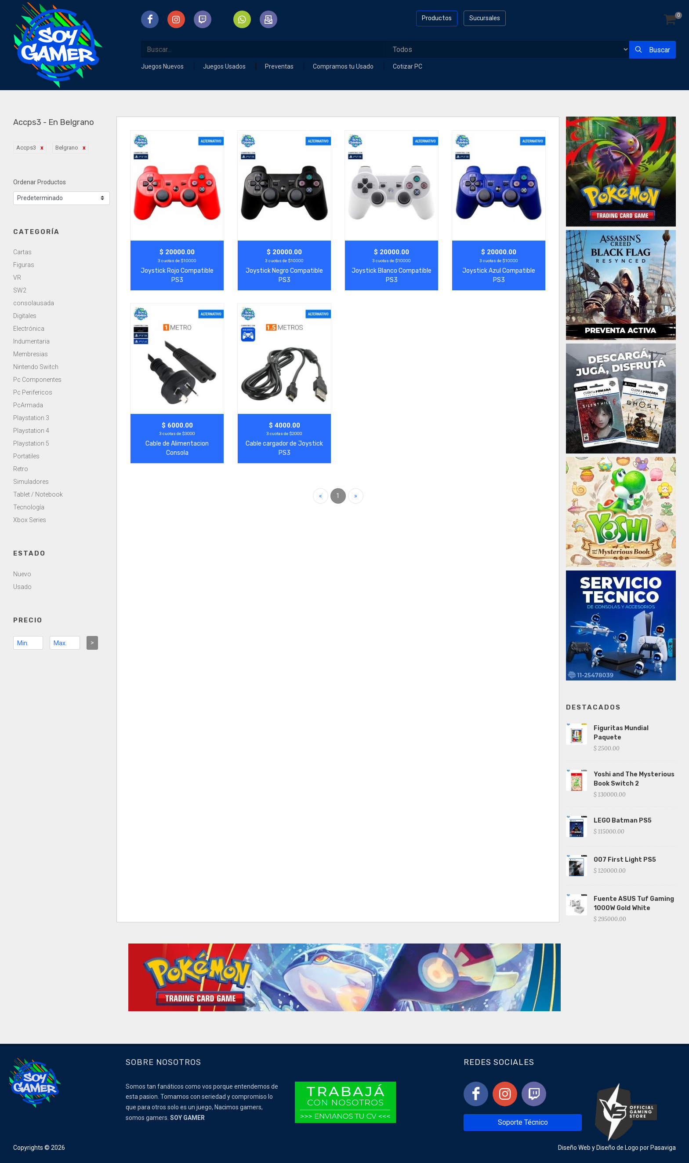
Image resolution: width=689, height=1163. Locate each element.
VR (17, 277)
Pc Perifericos (32, 392)
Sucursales (484, 18)
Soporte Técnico (523, 1122)
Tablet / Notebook (38, 494)
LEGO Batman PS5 (623, 820)
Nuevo (22, 574)
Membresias (30, 354)
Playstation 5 (31, 443)
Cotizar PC (407, 66)
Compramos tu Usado (344, 66)
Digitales (24, 315)
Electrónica (28, 328)
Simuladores (31, 481)
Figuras (23, 264)
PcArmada (28, 405)
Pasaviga (663, 1147)
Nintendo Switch (35, 366)
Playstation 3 (31, 417)
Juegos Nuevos (163, 66)
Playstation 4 (31, 430)
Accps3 (26, 147)
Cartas (22, 252)
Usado (22, 586)
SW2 (19, 290)
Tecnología (28, 507)
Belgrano (66, 147)
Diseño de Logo (617, 1147)
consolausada (33, 303)
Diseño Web (574, 1147)
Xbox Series (29, 519)
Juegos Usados (225, 66)
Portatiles (26, 456)
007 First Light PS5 (625, 859)
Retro (20, 468)
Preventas (280, 66)
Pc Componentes (37, 379)
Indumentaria (31, 341)
